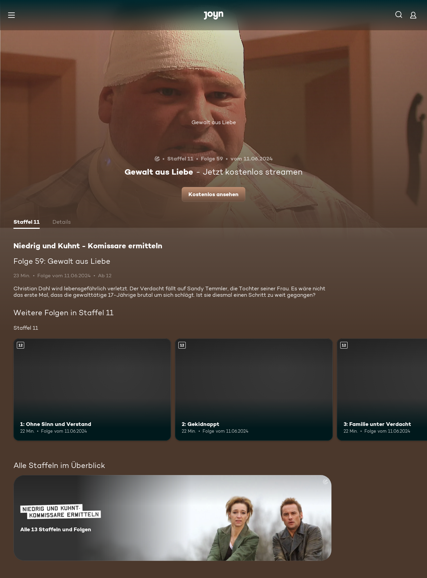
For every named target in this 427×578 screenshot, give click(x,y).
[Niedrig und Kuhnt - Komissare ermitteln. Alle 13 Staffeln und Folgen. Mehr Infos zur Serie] (172, 518)
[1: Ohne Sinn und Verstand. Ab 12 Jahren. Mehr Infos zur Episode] (92, 389)
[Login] (413, 15)
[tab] (26, 223)
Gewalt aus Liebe (213, 122)
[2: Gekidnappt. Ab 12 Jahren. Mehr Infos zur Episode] (253, 389)
